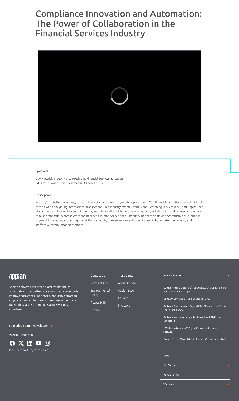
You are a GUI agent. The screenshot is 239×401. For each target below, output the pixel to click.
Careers (123, 298)
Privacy (95, 310)
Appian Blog (126, 290)
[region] (119, 96)
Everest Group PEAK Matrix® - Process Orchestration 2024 (194, 339)
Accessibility (99, 302)
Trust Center (126, 275)
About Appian (127, 283)
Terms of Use (99, 283)
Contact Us (98, 275)
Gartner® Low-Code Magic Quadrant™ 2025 (187, 298)
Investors (124, 305)
